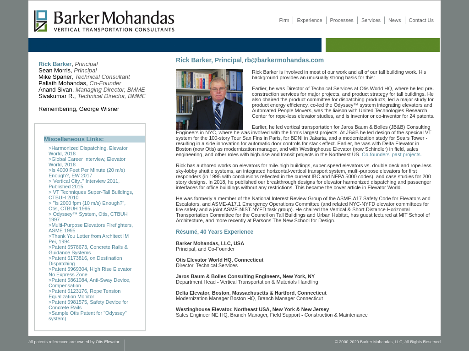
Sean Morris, (67, 70)
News (394, 20)
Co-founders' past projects (391, 154)
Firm (284, 20)
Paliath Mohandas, (79, 83)
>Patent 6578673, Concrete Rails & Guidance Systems (88, 249)
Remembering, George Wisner (79, 108)
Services (371, 20)
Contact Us (421, 20)
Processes (342, 20)
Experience (309, 20)
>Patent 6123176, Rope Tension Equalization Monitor (84, 293)
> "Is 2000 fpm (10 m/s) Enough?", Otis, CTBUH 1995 (87, 205)
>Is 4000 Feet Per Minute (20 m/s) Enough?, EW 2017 (87, 172)
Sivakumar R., (92, 96)
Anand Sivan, (91, 89)
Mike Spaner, (84, 76)
